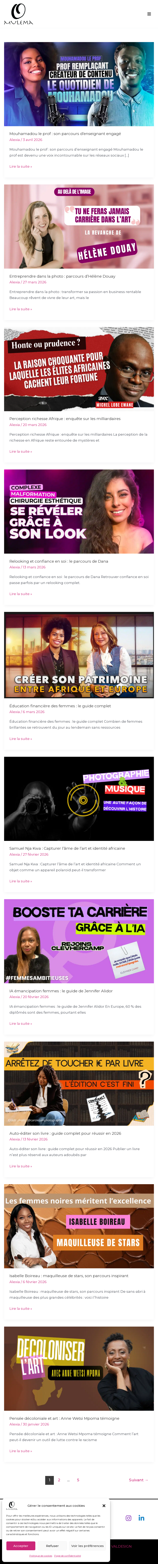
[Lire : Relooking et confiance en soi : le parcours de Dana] (79, 511)
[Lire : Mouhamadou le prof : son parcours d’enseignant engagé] (79, 84)
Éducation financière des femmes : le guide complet (60, 706)
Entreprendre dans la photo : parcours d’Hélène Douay (62, 276)
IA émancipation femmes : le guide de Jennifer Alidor (61, 991)
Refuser (52, 1546)
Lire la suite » (20, 166)
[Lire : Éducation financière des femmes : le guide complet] (79, 655)
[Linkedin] (141, 1518)
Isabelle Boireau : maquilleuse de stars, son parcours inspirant (68, 1275)
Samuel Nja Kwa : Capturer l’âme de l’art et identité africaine (67, 848)
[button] (104, 1506)
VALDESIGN (122, 1546)
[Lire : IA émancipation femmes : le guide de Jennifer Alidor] (79, 941)
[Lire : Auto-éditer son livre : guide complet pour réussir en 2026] (79, 1083)
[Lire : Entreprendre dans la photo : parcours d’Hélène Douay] (79, 226)
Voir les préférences (87, 1546)
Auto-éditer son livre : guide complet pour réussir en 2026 (65, 1133)
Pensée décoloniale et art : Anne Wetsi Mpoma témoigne (64, 1418)
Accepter (20, 1546)
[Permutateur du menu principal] (149, 14)
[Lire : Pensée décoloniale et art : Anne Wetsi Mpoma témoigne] (79, 1368)
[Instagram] (128, 1518)
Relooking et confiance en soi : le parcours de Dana (58, 561)
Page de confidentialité (67, 1555)
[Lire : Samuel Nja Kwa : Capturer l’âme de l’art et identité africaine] (79, 798)
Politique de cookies (40, 1555)
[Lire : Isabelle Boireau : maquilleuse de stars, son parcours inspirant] (79, 1226)
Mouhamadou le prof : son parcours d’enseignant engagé (65, 134)
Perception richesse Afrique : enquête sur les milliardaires (65, 418)
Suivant (138, 1480)
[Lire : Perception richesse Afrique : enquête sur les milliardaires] (79, 369)
